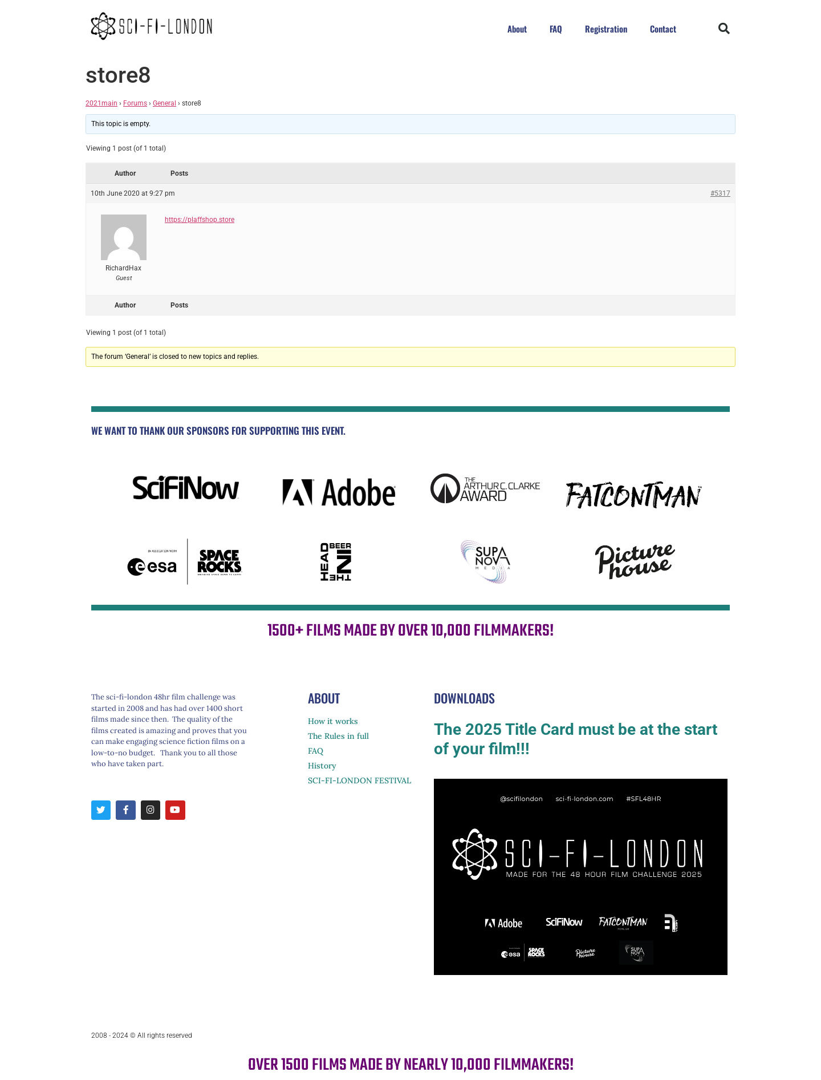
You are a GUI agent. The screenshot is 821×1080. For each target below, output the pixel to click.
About (517, 28)
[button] (724, 28)
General (164, 103)
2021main (101, 103)
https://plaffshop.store (199, 220)
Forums (135, 103)
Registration (606, 28)
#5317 (720, 193)
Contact (663, 28)
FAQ (556, 28)
